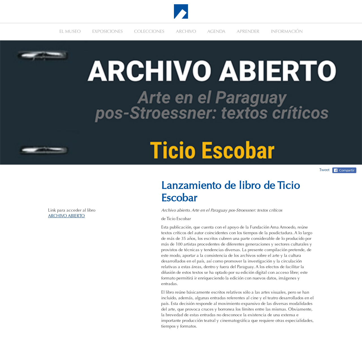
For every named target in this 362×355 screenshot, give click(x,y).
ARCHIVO (186, 31)
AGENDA (216, 31)
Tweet (324, 170)
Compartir (347, 170)
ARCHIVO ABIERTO (66, 216)
